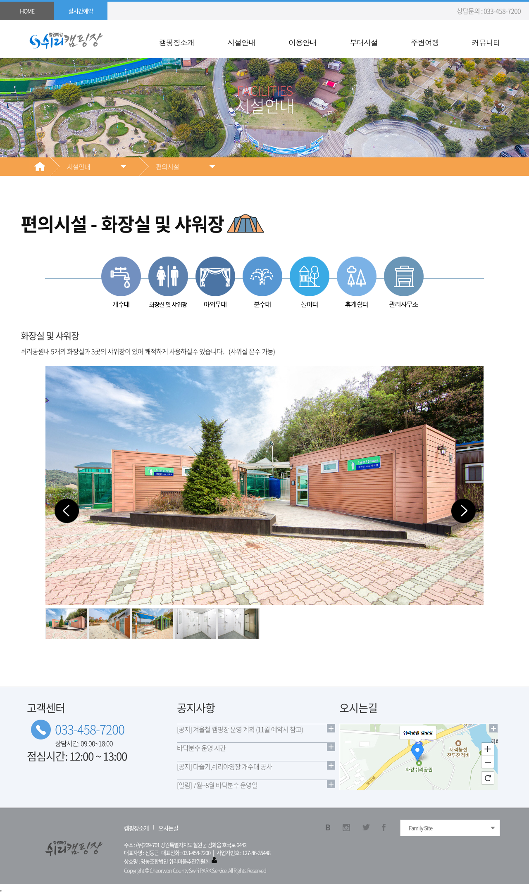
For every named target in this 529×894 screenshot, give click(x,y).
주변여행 (425, 43)
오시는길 (168, 828)
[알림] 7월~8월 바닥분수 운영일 (217, 785)
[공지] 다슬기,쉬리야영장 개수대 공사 (224, 766)
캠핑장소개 (176, 43)
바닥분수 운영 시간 (201, 748)
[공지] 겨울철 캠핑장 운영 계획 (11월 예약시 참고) (240, 729)
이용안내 (302, 43)
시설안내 (241, 43)
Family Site (420, 828)
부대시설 (364, 43)
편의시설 (167, 166)
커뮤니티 (486, 43)
